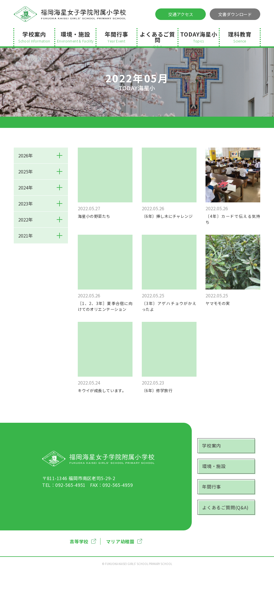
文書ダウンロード (235, 14)
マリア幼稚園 (124, 560)
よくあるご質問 (157, 38)
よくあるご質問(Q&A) (228, 529)
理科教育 (239, 36)
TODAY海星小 (198, 36)
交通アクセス (180, 14)
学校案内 (34, 36)
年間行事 (116, 36)
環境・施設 (75, 36)
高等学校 (83, 560)
